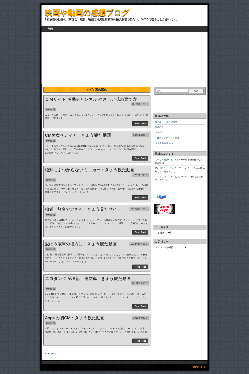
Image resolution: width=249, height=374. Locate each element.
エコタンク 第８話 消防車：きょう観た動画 (88, 278)
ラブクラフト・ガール (166, 177)
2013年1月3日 (140, 174)
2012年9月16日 (139, 283)
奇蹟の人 (159, 127)
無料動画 (50, 109)
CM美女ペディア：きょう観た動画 (78, 135)
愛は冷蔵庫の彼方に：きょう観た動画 (81, 243)
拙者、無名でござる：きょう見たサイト (83, 209)
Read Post (140, 123)
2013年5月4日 (140, 135)
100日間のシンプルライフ (168, 168)
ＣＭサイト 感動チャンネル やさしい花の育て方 (91, 99)
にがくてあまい (162, 159)
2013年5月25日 (139, 104)
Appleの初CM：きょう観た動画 (74, 317)
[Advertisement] (125, 58)
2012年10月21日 (139, 243)
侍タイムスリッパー (165, 143)
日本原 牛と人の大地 (166, 121)
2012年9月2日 (140, 317)
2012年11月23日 (139, 209)
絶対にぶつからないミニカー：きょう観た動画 (90, 169)
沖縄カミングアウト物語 (167, 137)
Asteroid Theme (199, 367)
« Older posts (50, 353)
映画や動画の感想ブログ (87, 12)
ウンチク (159, 132)
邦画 (50, 28)
